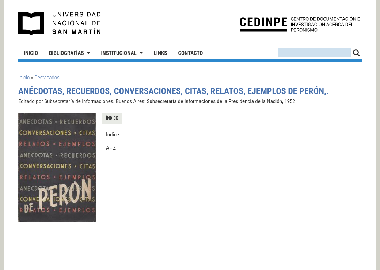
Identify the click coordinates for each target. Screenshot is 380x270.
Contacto (190, 53)
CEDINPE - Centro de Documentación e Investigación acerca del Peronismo (300, 24)
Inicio (31, 53)
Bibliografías (66, 53)
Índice (112, 118)
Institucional (119, 53)
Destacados (47, 77)
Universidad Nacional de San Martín (59, 23)
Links (160, 53)
